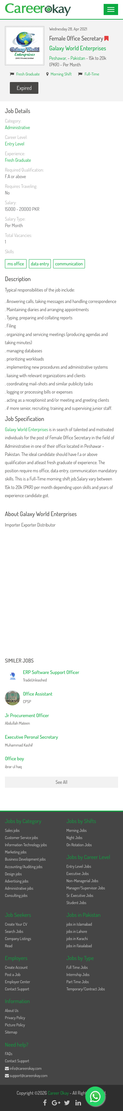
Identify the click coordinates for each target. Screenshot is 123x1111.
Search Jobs (14, 931)
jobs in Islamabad (79, 924)
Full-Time (92, 73)
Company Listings (18, 938)
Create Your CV (16, 924)
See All (62, 782)
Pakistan (78, 58)
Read (8, 945)
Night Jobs (75, 837)
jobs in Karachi (77, 938)
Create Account (16, 967)
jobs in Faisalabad (79, 945)
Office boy (14, 758)
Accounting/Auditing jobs (23, 866)
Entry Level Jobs (79, 866)
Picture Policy (15, 1024)
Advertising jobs (17, 881)
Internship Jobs (78, 974)
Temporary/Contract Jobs (86, 988)
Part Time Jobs (78, 981)
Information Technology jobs (26, 844)
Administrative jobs (19, 888)
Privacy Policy (15, 1017)
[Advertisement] (61, 593)
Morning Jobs (77, 830)
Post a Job (12, 974)
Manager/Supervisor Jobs (86, 887)
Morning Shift (61, 73)
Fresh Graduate (28, 73)
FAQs (8, 1053)
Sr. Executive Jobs (80, 895)
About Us (11, 1010)
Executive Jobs (78, 873)
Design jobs (13, 873)
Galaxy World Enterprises (77, 48)
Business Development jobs (25, 859)
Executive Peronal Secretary (31, 737)
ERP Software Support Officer (51, 672)
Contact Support (17, 988)
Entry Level (14, 143)
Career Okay (59, 1093)
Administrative (17, 127)
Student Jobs (77, 902)
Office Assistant (37, 694)
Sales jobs (12, 830)
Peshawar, (58, 58)
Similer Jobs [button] (19, 661)
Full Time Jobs (77, 967)
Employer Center (17, 981)
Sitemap (11, 1032)
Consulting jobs (16, 895)
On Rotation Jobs (79, 844)
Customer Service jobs (21, 837)
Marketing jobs (16, 852)
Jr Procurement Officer (27, 715)
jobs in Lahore (77, 931)
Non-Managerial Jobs (82, 880)
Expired (24, 88)
